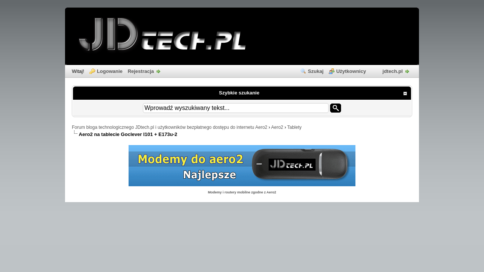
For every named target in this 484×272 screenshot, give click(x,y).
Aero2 (277, 127)
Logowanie (110, 71)
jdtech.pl (393, 71)
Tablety (294, 127)
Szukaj (315, 71)
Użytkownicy (351, 71)
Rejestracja (141, 71)
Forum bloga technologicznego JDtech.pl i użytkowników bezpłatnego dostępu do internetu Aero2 (169, 127)
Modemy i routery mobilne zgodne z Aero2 (242, 192)
